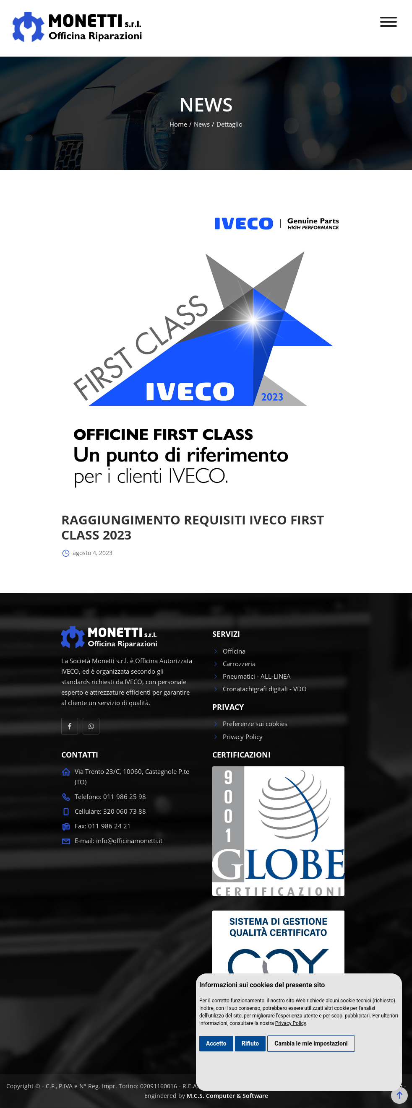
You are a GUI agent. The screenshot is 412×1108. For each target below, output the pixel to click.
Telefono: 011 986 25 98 (110, 796)
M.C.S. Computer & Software (227, 1096)
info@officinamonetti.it (129, 840)
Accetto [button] (216, 1043)
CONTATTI (79, 755)
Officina (228, 651)
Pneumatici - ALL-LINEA (251, 676)
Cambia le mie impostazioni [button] (310, 1043)
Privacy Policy (290, 1023)
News (202, 124)
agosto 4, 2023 (86, 553)
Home (178, 124)
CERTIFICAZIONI (241, 755)
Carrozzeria (234, 663)
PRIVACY (228, 707)
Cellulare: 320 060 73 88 (110, 811)
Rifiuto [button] (250, 1043)
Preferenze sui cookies (249, 723)
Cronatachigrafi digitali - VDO (259, 689)
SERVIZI (226, 634)
